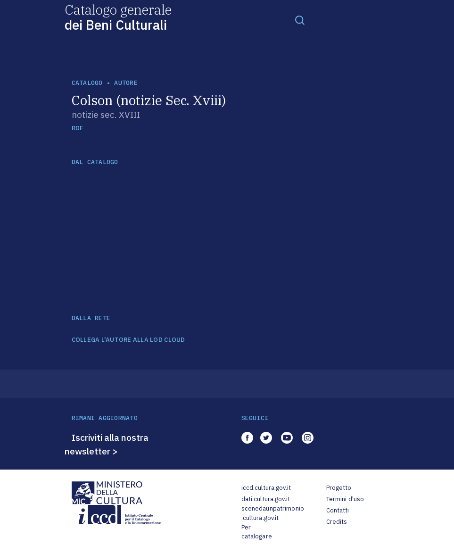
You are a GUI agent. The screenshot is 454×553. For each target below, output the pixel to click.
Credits (336, 522)
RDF (77, 128)
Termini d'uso (345, 499)
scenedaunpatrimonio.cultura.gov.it (272, 513)
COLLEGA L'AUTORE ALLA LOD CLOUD (128, 340)
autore (126, 83)
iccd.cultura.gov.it (266, 488)
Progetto (339, 488)
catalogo (87, 83)
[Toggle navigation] (300, 19)
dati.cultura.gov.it (265, 499)
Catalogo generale (118, 17)
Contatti (337, 510)
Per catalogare (256, 532)
